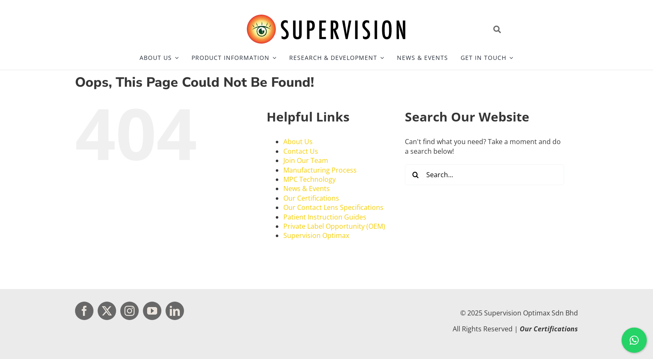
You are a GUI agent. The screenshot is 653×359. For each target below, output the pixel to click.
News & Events (306, 188)
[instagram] (129, 311)
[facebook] (84, 311)
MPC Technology (309, 179)
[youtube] (152, 311)
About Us (298, 141)
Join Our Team (305, 160)
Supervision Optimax (316, 235)
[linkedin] (175, 311)
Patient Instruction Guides (324, 217)
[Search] (415, 174)
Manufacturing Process (320, 170)
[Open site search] (533, 29)
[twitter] (107, 311)
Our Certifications (311, 198)
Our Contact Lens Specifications (333, 207)
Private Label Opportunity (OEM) (334, 226)
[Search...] (484, 174)
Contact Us (300, 151)
